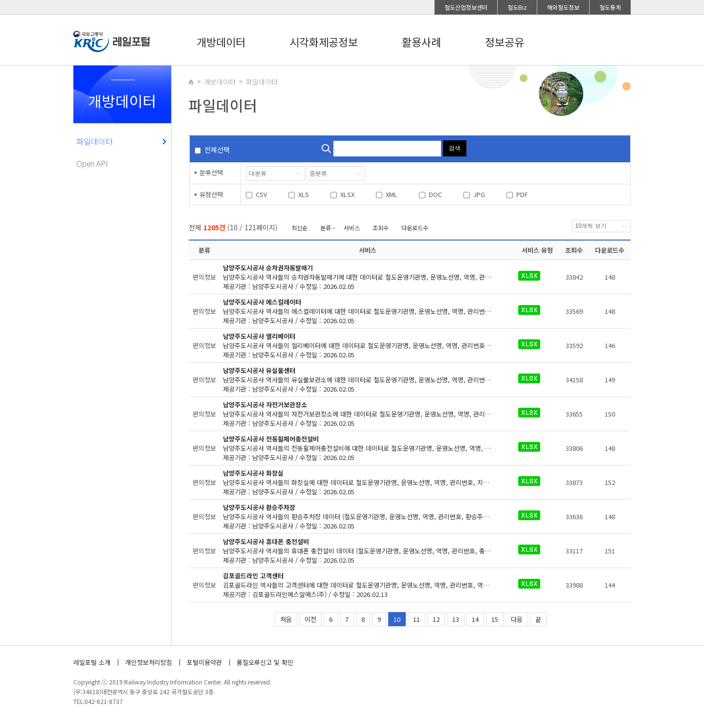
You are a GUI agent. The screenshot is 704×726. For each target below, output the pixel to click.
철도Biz (517, 7)
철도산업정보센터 (465, 7)
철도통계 (610, 7)
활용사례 (421, 41)
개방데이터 (221, 41)
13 (455, 619)
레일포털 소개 (91, 662)
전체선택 (217, 149)
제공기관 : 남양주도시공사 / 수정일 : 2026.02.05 (367, 277)
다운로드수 (414, 227)
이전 (310, 619)
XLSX (347, 194)
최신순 (299, 227)
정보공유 (504, 41)
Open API (92, 163)
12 (436, 619)
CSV (261, 194)
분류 (325, 227)
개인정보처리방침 (148, 662)
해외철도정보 (563, 7)
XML (391, 194)
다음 (517, 619)
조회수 (381, 227)
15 (494, 619)
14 (475, 619)
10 (397, 619)
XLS (303, 194)
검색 (455, 148)
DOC (435, 194)
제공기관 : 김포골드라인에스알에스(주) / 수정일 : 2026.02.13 (367, 585)
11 (416, 619)
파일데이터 (94, 141)
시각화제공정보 (323, 41)
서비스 (352, 227)
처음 (286, 619)
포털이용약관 (204, 662)
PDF (522, 194)
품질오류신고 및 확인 (265, 662)
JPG (479, 194)
